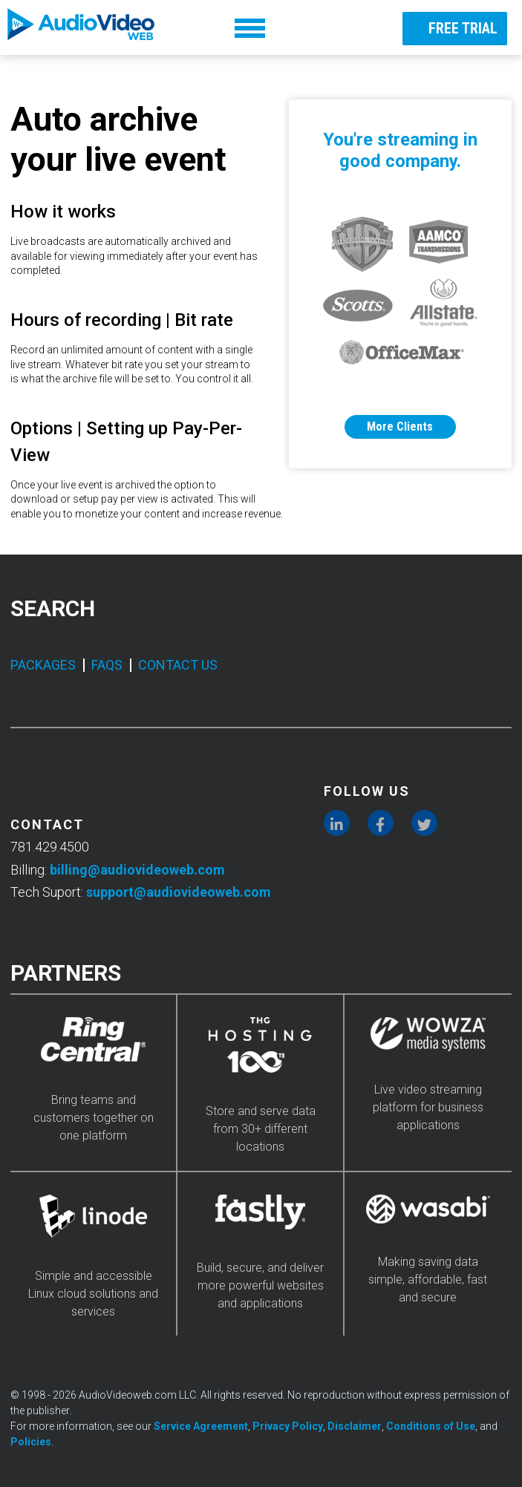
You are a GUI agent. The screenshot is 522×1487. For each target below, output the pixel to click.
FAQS (107, 665)
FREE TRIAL (450, 27)
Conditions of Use (430, 1426)
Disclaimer (354, 1426)
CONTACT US (178, 665)
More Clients (400, 426)
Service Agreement (201, 1426)
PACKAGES (43, 665)
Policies (30, 1442)
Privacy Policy (287, 1426)
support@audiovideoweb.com (178, 892)
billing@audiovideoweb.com (137, 870)
